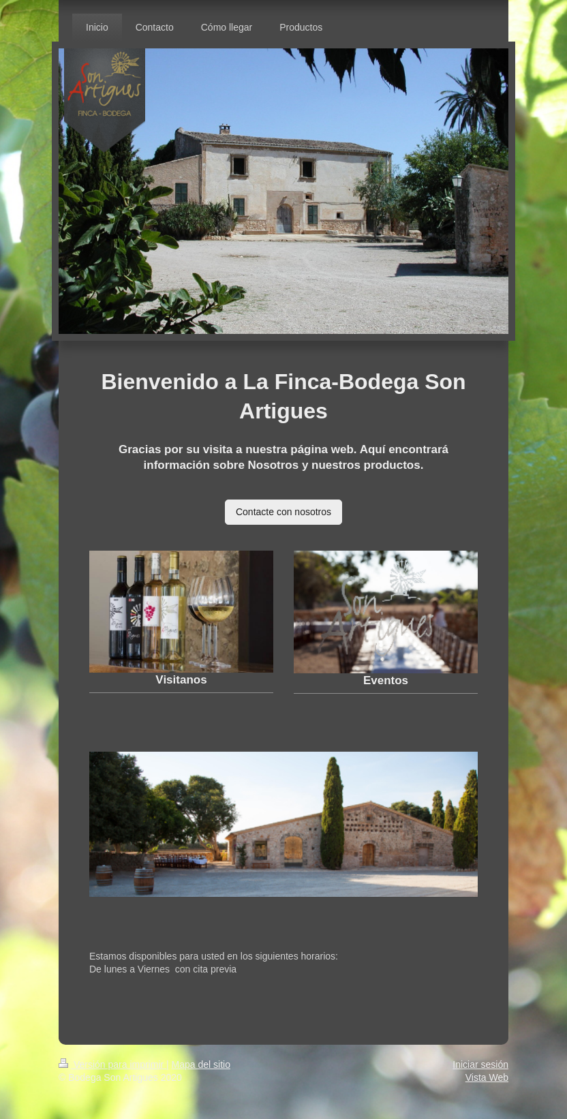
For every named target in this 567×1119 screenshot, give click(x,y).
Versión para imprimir (112, 1064)
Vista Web (486, 1077)
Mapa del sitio (201, 1064)
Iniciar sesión (480, 1064)
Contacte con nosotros (283, 511)
